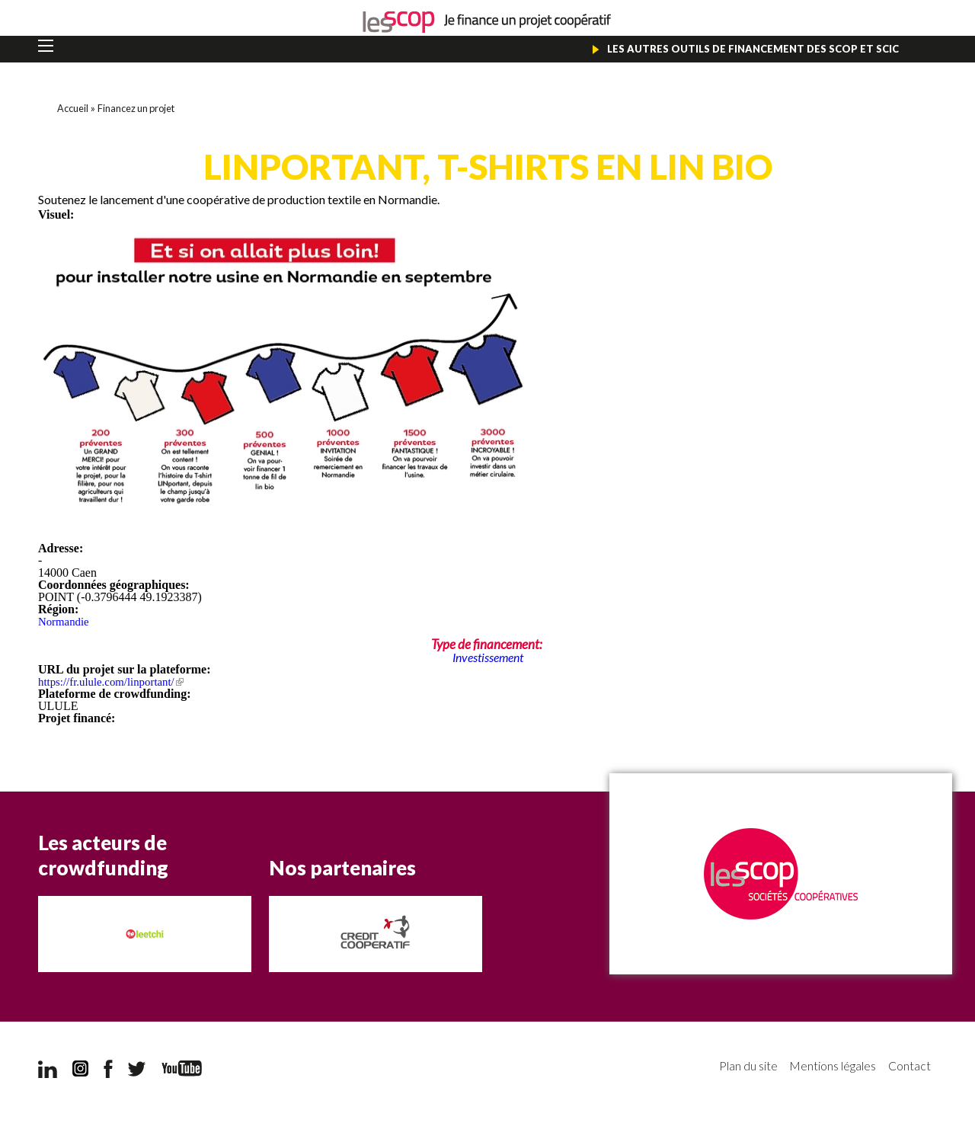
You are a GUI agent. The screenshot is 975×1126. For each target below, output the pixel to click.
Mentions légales (823, 1068)
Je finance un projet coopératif (487, 22)
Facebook (108, 1071)
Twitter (137, 1071)
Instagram (80, 1071)
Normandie (65, 623)
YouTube (181, 1071)
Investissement (488, 659)
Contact (908, 1068)
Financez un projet (142, 110)
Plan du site (728, 1068)
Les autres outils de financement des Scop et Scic (745, 49)
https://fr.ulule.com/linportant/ (116, 683)
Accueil (74, 110)
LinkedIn (47, 1071)
